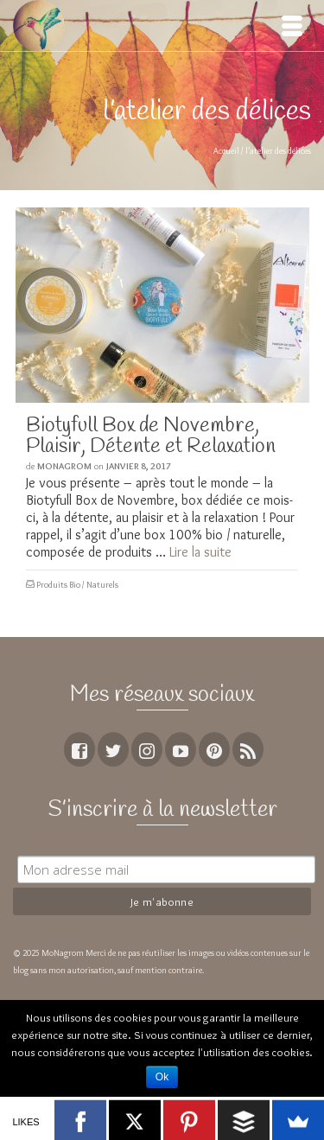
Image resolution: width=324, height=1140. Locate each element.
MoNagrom (64, 466)
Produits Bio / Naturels (77, 584)
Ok (162, 1077)
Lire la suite (200, 552)
